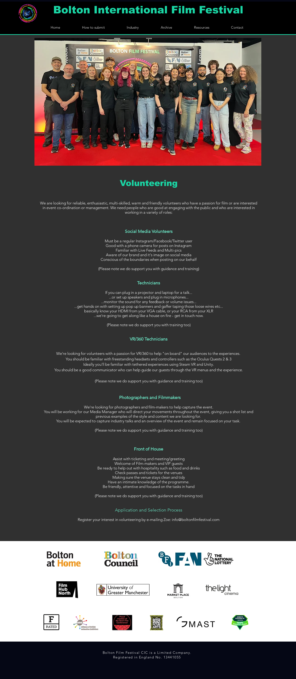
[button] (166, 27)
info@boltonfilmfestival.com (195, 519)
